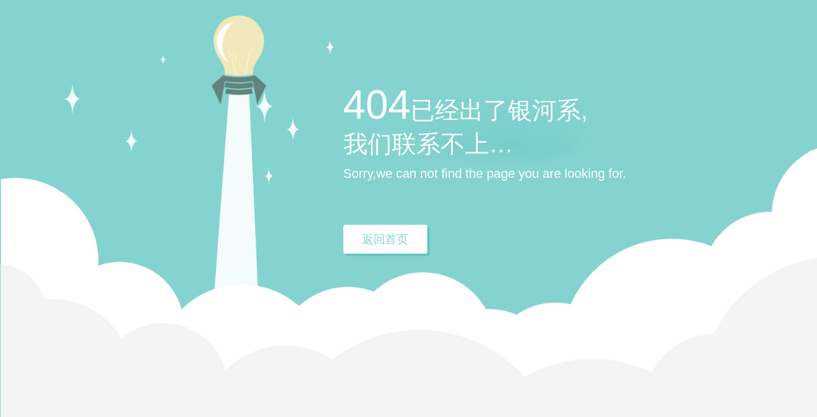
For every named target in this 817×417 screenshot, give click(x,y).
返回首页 (385, 239)
